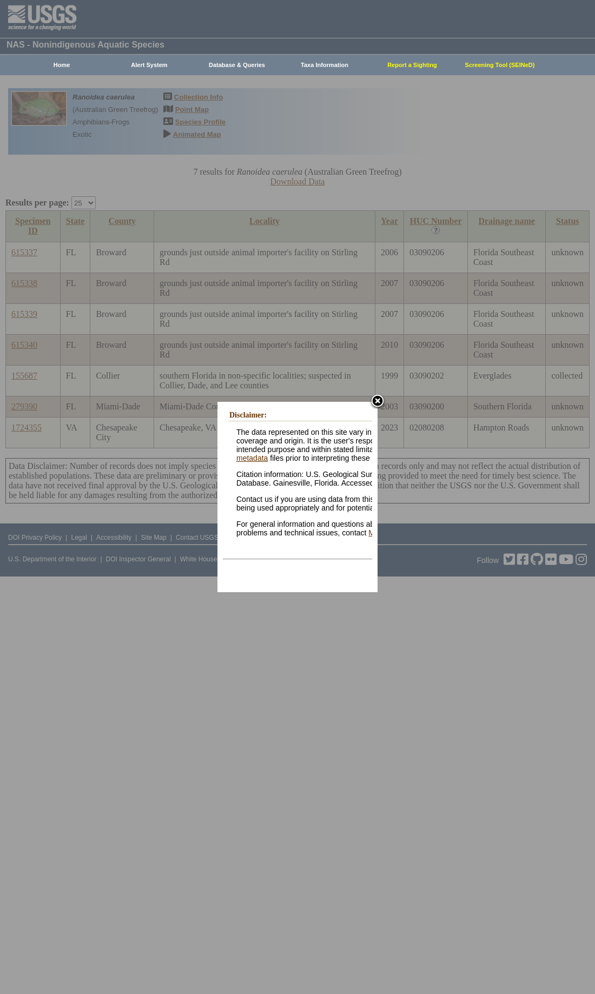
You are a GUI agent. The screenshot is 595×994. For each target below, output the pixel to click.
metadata (252, 458)
